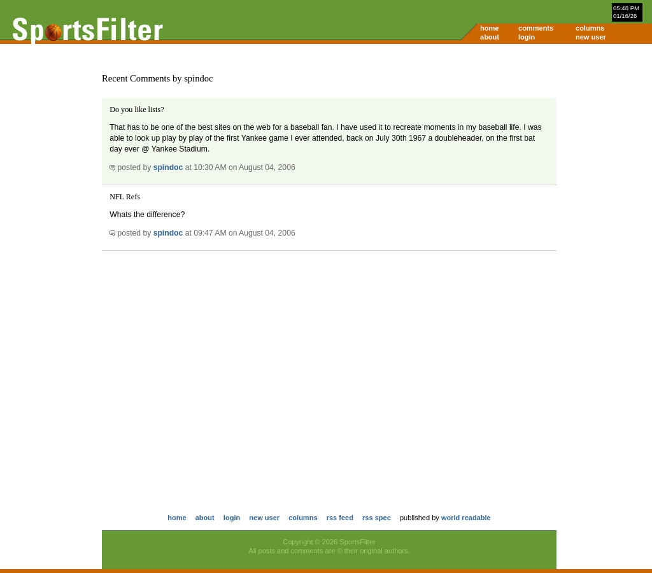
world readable (466, 517)
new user (591, 37)
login (526, 37)
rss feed (340, 517)
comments (535, 28)
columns (590, 28)
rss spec (376, 517)
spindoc (168, 167)
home (489, 28)
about (489, 37)
